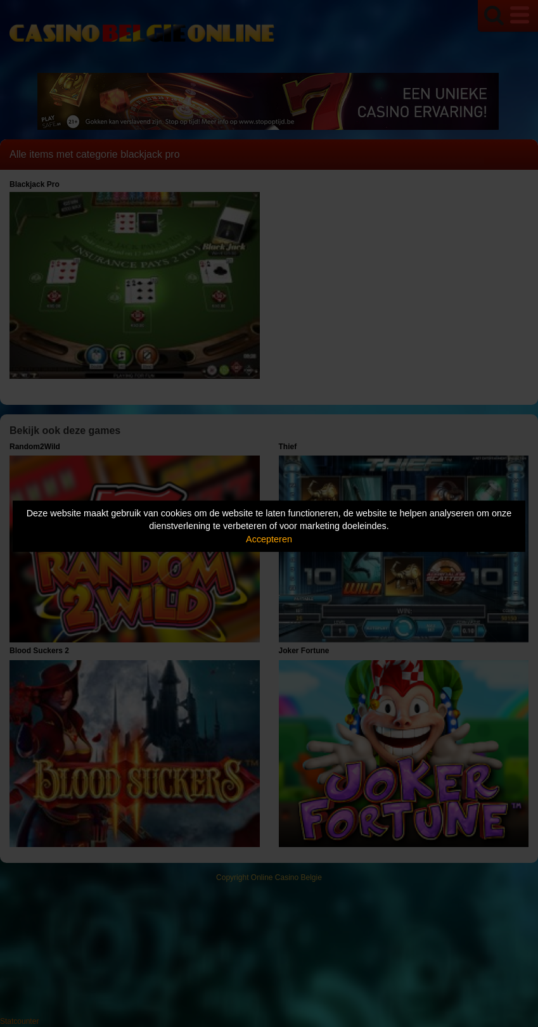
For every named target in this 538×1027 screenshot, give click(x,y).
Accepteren (269, 539)
